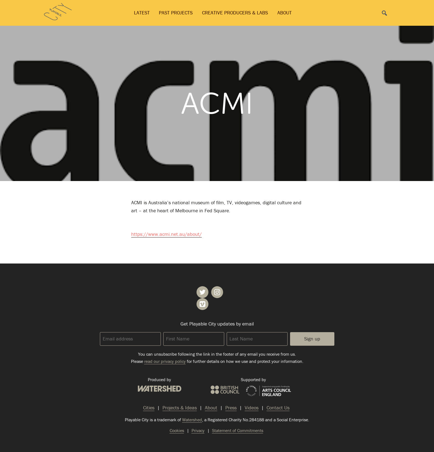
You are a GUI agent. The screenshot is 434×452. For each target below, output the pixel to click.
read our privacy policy (165, 361)
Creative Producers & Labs (235, 12)
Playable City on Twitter (202, 292)
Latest (142, 12)
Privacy (198, 430)
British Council (225, 390)
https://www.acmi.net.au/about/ (166, 234)
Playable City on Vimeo (202, 304)
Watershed (159, 389)
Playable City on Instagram (217, 292)
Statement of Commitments (237, 430)
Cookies (177, 430)
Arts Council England (268, 391)
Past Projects (176, 12)
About (284, 12)
